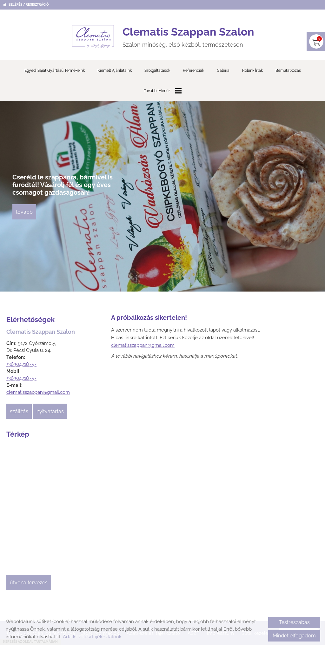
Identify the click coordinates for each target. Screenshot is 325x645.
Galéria (223, 71)
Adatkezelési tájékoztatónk (92, 637)
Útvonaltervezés (29, 583)
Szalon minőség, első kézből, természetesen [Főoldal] (188, 36)
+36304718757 (21, 364)
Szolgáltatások (157, 71)
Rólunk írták (252, 71)
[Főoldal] (93, 37)
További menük (163, 91)
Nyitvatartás (50, 412)
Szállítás (19, 412)
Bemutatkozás (288, 71)
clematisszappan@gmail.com (38, 392)
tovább (24, 212)
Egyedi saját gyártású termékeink (54, 71)
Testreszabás (294, 622)
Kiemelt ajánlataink (114, 71)
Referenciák (193, 71)
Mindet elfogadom (294, 636)
